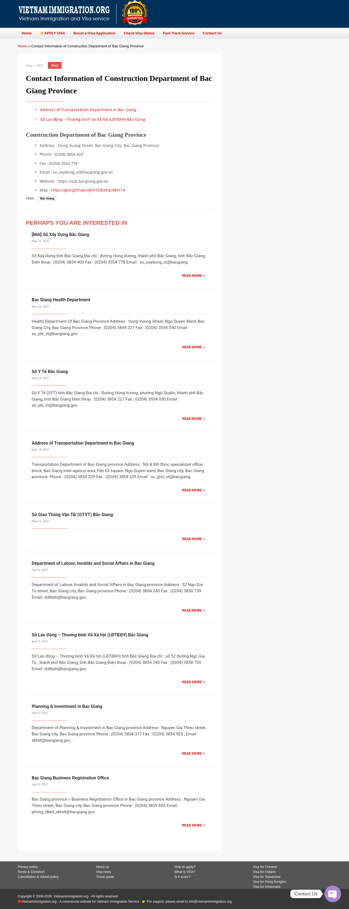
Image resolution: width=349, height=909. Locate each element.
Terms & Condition (31, 872)
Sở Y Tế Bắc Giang (50, 371)
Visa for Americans (266, 887)
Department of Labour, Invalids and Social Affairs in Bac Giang (93, 563)
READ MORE (192, 275)
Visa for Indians (264, 872)
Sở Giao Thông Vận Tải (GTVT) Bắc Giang (72, 514)
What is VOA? (184, 872)
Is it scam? (182, 877)
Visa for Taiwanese (266, 877)
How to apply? (184, 867)
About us (102, 867)
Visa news (103, 872)
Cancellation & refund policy (38, 877)
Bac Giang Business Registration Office (70, 778)
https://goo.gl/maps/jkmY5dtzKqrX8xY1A (88, 190)
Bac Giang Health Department (61, 299)
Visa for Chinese (265, 867)
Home (22, 46)
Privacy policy (28, 867)
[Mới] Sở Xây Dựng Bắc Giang (60, 234)
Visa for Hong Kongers (269, 882)
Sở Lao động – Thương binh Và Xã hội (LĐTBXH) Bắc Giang (90, 119)
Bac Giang (47, 198)
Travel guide (105, 877)
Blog (54, 65)
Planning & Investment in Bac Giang (67, 706)
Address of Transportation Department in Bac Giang (85, 109)
